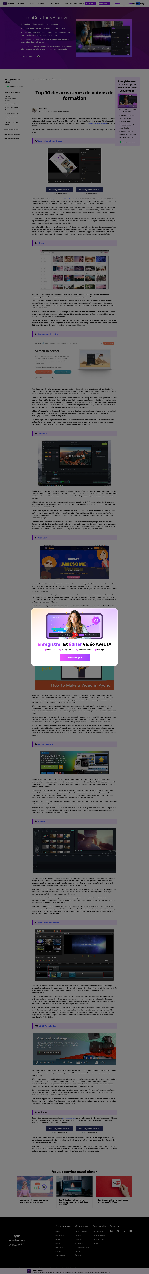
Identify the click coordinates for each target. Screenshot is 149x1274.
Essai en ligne (75, 657)
